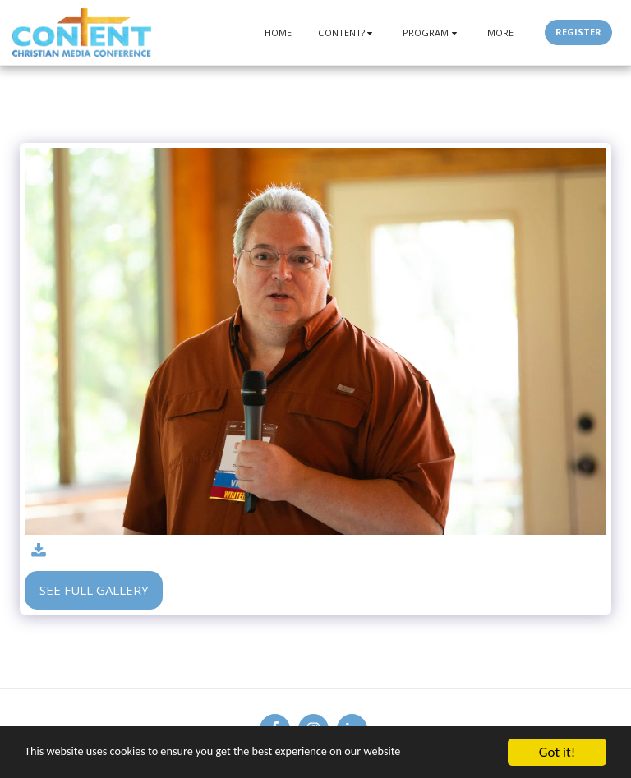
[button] (347, 32)
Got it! (557, 752)
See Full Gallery (94, 590)
